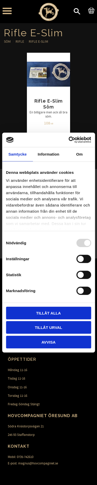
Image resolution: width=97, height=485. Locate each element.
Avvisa (48, 342)
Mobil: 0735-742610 (20, 457)
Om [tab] (79, 154)
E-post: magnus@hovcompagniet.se (33, 463)
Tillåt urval (48, 327)
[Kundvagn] (90, 10)
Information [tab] (48, 154)
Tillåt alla (48, 313)
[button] (7, 10)
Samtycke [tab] (17, 154)
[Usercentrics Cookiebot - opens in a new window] (69, 140)
